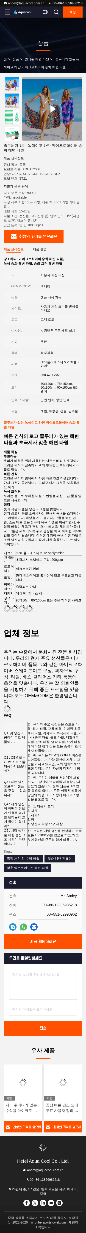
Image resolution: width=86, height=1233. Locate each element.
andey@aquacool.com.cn (23, 3)
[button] (13, 139)
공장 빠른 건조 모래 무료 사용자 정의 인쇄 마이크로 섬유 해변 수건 (62, 1108)
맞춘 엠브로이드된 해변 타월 (27, 868)
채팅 (72, 12)
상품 (16, 59)
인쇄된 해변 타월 (37, 59)
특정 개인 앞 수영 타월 (23, 858)
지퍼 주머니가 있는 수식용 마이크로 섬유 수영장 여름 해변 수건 (22, 1108)
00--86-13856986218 (65, 3)
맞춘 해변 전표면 (60, 858)
